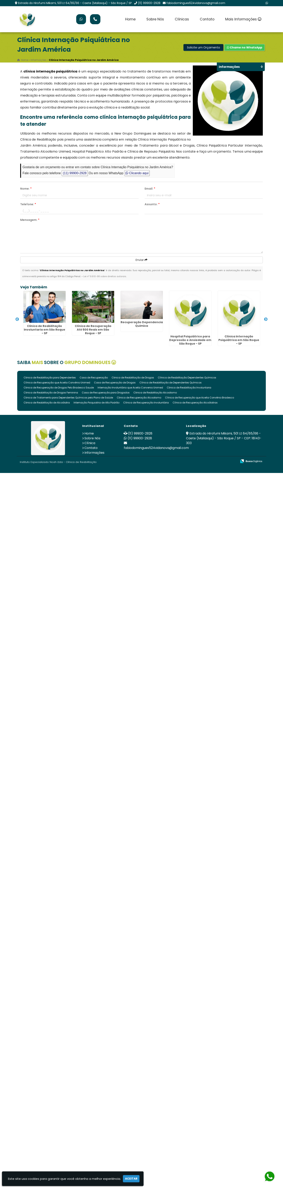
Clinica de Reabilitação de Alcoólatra (47, 402)
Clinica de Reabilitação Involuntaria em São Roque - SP (44, 329)
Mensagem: (29, 220)
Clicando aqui (136, 173)
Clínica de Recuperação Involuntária (146, 402)
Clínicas (182, 19)
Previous (17, 319)
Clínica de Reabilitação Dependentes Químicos (187, 377)
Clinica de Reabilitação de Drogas (133, 377)
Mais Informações (243, 19)
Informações (94, 452)
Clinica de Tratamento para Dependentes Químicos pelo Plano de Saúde (68, 397)
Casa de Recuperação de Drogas (115, 382)
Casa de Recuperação (94, 377)
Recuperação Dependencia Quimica (142, 324)
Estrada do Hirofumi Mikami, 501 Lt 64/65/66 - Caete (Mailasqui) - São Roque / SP (75, 3)
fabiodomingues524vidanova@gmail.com (195, 3)
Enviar (141, 260)
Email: (150, 189)
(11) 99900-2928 (149, 3)
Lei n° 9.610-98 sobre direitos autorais (104, 276)
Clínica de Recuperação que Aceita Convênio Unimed (57, 382)
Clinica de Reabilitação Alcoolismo (155, 392)
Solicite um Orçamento (203, 47)
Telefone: (28, 204)
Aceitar (131, 1179)
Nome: (26, 189)
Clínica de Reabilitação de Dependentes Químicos (170, 382)
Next (266, 319)
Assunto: (152, 204)
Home (130, 19)
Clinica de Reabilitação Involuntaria (189, 387)
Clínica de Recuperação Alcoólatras (195, 402)
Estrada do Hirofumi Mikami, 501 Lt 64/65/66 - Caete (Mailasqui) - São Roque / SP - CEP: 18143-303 (223, 438)
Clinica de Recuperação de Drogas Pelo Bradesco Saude (59, 387)
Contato (207, 19)
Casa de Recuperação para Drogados (106, 392)
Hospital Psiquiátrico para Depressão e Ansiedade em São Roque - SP (190, 340)
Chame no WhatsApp (244, 47)
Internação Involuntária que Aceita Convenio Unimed (130, 387)
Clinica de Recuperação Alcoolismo (139, 397)
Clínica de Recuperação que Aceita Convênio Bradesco (199, 397)
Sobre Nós (155, 19)
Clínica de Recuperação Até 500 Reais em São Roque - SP (93, 329)
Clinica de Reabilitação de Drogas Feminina (51, 392)
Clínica (89, 443)
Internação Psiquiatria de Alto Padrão (96, 402)
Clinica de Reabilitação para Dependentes (50, 377)
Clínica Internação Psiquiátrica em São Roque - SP (238, 340)
